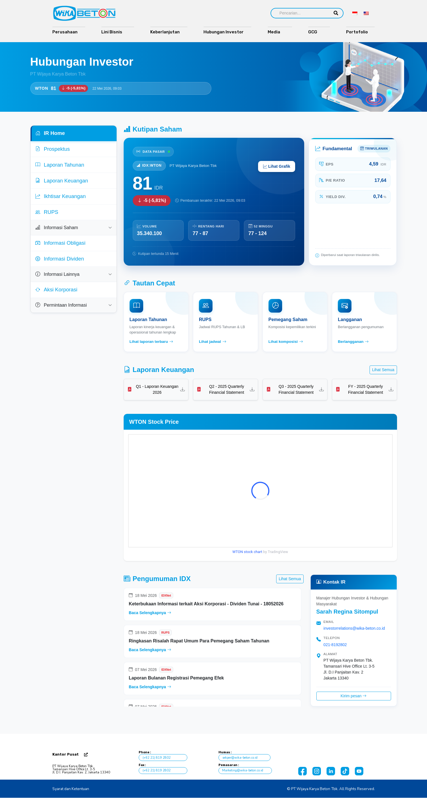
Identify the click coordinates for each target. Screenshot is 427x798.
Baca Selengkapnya (150, 612)
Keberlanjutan (165, 32)
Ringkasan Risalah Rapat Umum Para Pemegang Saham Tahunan (199, 640)
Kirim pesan (354, 696)
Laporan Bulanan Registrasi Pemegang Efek (176, 678)
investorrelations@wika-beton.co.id (354, 628)
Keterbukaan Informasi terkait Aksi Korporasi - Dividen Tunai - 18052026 (206, 603)
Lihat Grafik (276, 166)
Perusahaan (65, 32)
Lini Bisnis (113, 32)
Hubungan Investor (223, 32)
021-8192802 (335, 644)
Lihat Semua (383, 369)
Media (276, 32)
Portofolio (358, 32)
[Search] (300, 13)
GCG (315, 32)
